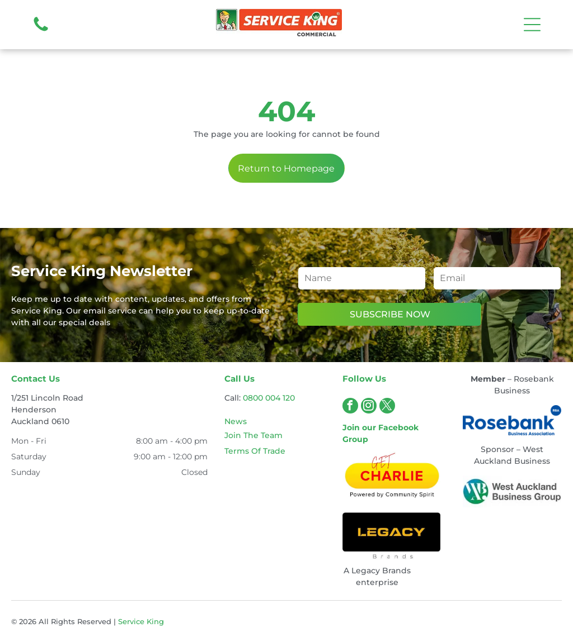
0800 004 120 (269, 398)
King (155, 621)
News (235, 421)
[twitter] (387, 407)
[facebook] (350, 407)
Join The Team (253, 435)
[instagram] (369, 407)
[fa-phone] (41, 31)
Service (131, 621)
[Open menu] (532, 24)
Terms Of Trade (254, 451)
